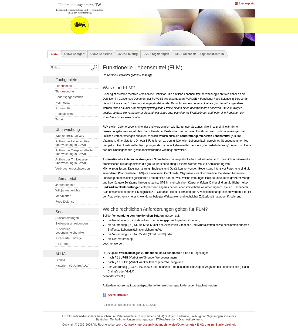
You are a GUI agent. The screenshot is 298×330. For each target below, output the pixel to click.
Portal (54, 54)
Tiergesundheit (65, 91)
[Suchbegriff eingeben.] (70, 67)
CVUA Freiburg (128, 54)
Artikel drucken (118, 294)
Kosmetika (62, 102)
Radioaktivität (64, 114)
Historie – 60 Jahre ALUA (72, 265)
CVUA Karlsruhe (101, 54)
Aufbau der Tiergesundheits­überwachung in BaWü (74, 152)
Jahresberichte (65, 185)
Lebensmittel (64, 86)
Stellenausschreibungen (71, 223)
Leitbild (60, 260)
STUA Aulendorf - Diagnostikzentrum (199, 54)
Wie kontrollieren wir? (69, 135)
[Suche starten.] (94, 68)
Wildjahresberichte (67, 190)
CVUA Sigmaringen (156, 54)
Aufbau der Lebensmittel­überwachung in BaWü (72, 142)
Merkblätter (63, 196)
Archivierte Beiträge (68, 238)
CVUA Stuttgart (74, 54)
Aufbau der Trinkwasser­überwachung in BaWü (71, 161)
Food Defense (64, 201)
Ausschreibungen (67, 218)
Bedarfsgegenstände (69, 97)
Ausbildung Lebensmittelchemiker (70, 230)
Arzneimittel (63, 108)
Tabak (59, 119)
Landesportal (245, 3)
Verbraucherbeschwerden (72, 168)
